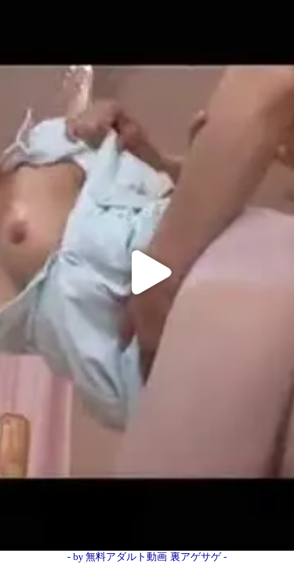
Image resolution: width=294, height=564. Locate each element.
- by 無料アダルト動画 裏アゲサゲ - (147, 556)
